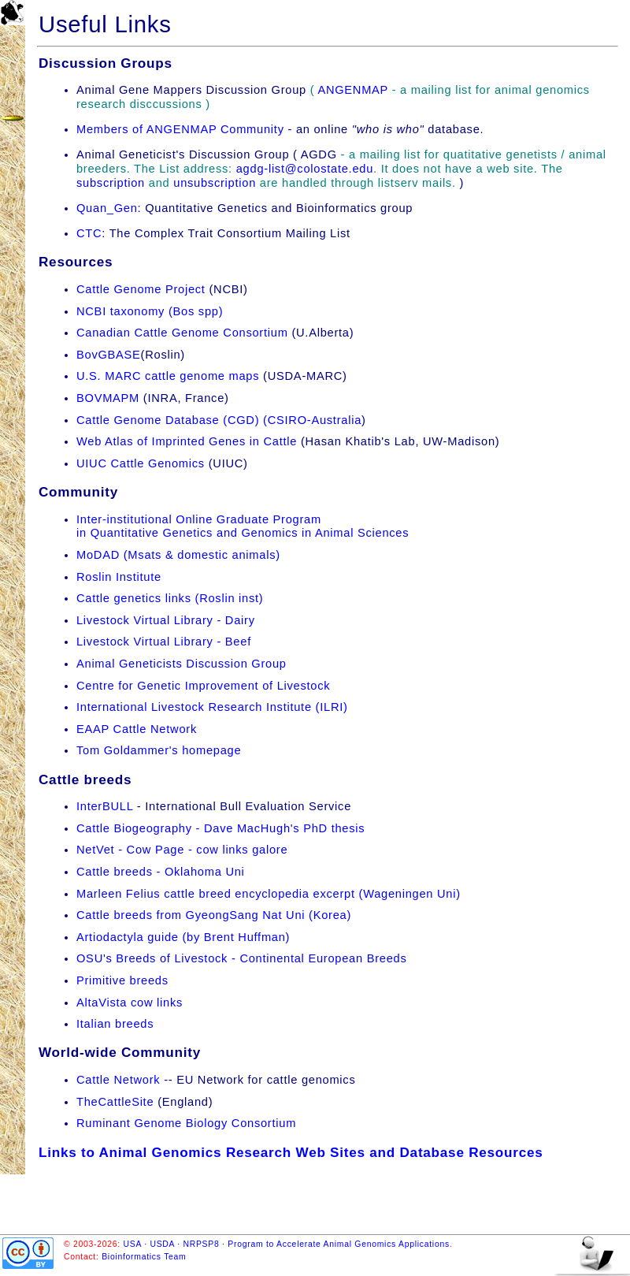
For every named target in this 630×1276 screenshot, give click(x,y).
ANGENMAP (352, 90)
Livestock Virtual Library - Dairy (165, 620)
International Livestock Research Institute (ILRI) (212, 707)
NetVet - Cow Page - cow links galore (181, 849)
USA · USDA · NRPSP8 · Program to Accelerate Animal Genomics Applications (287, 1244)
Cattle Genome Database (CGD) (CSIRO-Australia (218, 420)
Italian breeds (115, 1023)
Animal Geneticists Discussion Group (181, 663)
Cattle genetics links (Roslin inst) (169, 598)
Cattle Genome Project (141, 289)
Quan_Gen (107, 208)
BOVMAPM (107, 398)
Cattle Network (118, 1079)
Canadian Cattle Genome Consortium (182, 332)
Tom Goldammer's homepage (158, 750)
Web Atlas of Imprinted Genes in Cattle (186, 441)
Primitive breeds (122, 980)
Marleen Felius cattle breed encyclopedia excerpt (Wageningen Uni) (268, 893)
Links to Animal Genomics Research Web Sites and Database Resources (291, 1152)
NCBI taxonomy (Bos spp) (149, 311)
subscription (110, 183)
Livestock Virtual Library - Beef (163, 641)
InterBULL (104, 806)
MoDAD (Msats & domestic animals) (178, 555)
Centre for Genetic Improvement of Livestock (203, 685)
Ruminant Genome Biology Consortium (186, 1123)
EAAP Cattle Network (136, 729)
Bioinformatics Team (144, 1256)
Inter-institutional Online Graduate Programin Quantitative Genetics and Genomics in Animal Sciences (242, 526)
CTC (89, 233)
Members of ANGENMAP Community (180, 129)
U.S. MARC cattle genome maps (169, 376)
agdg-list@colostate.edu (304, 168)
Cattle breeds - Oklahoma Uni (160, 871)
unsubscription (214, 183)
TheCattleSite (115, 1102)
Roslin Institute (118, 577)
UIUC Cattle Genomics (140, 463)
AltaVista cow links (129, 1002)
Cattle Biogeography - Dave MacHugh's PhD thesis (220, 828)
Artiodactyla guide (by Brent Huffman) (183, 937)
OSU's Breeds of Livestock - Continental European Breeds (241, 958)
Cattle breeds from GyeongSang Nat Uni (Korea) (213, 915)
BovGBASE (108, 354)
